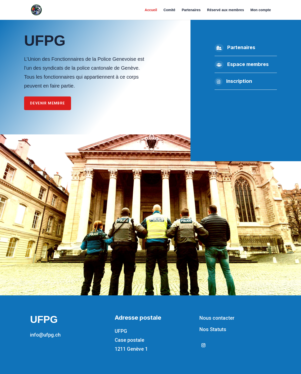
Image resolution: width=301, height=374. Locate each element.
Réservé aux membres (225, 10)
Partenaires (191, 10)
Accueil (151, 10)
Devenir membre (47, 103)
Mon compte (260, 10)
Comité (169, 10)
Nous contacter (216, 318)
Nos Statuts (212, 329)
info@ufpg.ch (45, 335)
